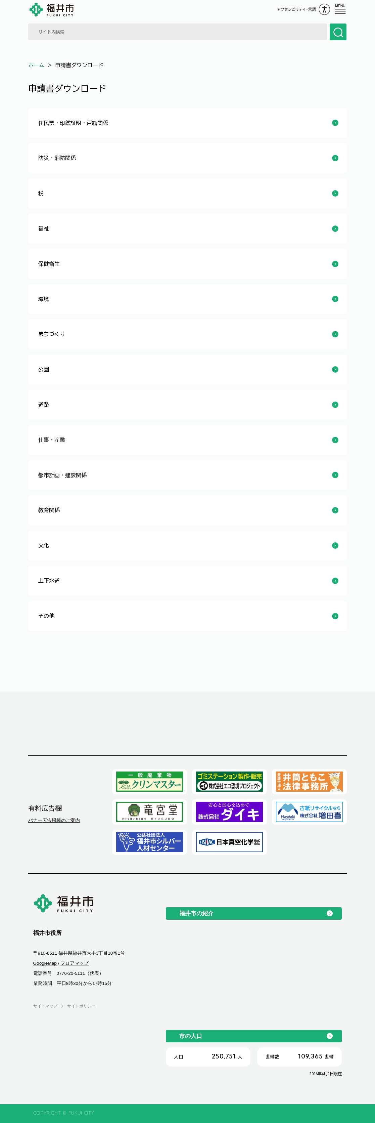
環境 (43, 299)
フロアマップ (74, 963)
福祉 (43, 228)
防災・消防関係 (57, 158)
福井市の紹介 (196, 913)
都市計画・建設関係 (62, 475)
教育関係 (49, 510)
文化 (43, 545)
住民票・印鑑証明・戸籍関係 (73, 123)
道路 (43, 404)
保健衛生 (49, 263)
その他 (46, 616)
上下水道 (49, 580)
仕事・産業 (51, 440)
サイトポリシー (81, 1006)
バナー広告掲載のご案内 (54, 820)
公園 (43, 369)
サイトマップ (45, 1006)
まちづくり (51, 334)
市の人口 (190, 1036)
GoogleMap (45, 963)
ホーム (36, 65)
